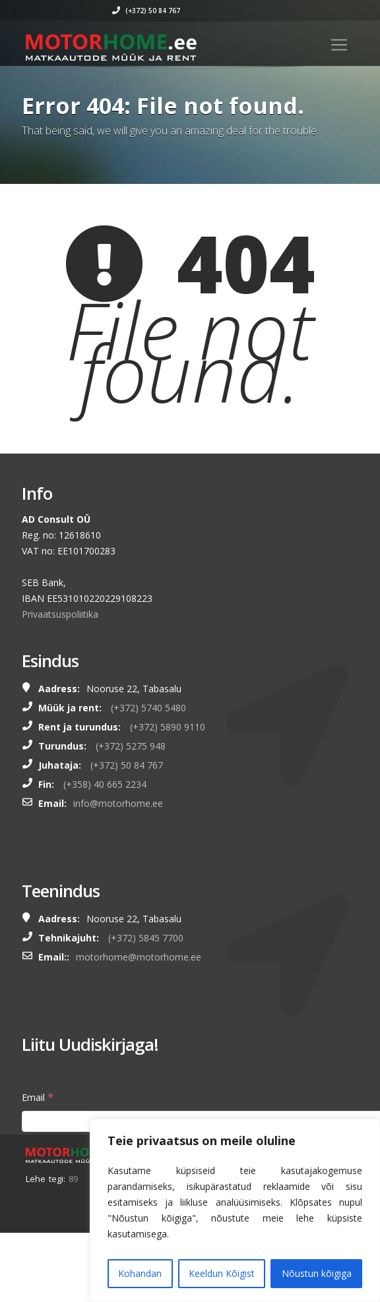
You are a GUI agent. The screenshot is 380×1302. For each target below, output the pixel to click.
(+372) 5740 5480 (148, 707)
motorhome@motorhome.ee (138, 957)
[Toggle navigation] (339, 45)
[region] (235, 1210)
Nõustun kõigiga (317, 1273)
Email (37, 1096)
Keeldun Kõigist (222, 1273)
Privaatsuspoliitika (60, 614)
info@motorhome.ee (118, 803)
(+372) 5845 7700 (145, 938)
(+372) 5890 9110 (167, 727)
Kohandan (140, 1273)
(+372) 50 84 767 (200, 10)
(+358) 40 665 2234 (104, 784)
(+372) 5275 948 (131, 746)
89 (73, 1179)
